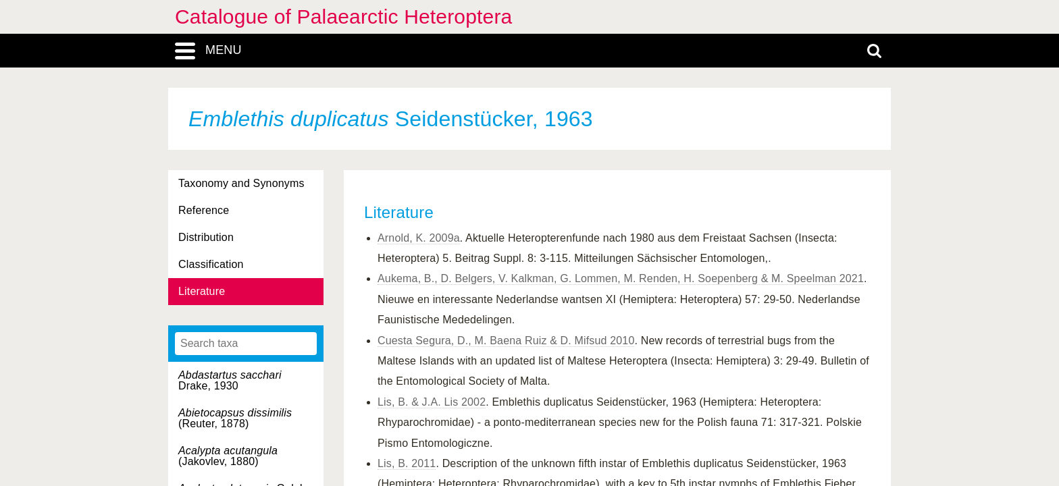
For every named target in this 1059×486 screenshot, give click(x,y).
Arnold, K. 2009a (419, 238)
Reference (203, 210)
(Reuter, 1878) (235, 418)
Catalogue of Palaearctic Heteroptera (343, 16)
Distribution (206, 237)
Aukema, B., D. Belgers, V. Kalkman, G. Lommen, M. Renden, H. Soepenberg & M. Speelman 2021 (621, 278)
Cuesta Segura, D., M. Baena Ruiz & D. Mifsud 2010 (506, 340)
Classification (211, 264)
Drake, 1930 (230, 380)
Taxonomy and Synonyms (241, 183)
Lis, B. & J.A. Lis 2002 (432, 402)
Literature (201, 291)
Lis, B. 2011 (407, 463)
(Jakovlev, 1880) (228, 456)
